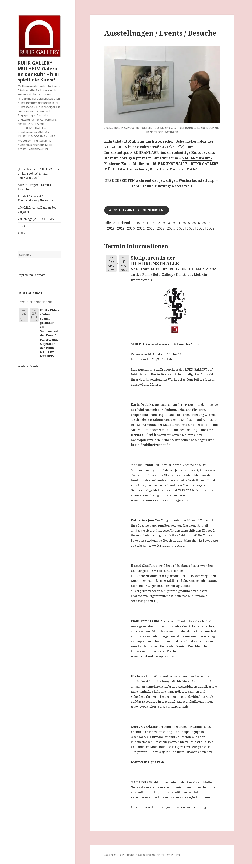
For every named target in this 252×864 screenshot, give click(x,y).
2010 (136, 223)
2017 (206, 223)
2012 (156, 223)
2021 (141, 228)
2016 (196, 223)
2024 (171, 228)
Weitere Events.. (29, 366)
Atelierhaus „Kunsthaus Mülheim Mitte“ (162, 169)
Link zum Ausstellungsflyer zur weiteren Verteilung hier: (172, 807)
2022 (151, 228)
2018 (111, 228)
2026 (191, 228)
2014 (176, 223)
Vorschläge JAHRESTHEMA (36, 219)
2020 (131, 228)
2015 (186, 223)
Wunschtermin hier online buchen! (136, 210)
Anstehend (121, 223)
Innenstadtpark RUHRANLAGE (131, 152)
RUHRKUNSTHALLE (170, 163)
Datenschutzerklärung (119, 855)
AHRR (21, 233)
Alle (108, 223)
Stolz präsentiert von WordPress (160, 855)
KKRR (21, 226)
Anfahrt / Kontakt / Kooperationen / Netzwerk (35, 198)
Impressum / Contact (31, 275)
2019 (121, 228)
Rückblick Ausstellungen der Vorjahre (37, 210)
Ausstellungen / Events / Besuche (35, 187)
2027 (201, 228)
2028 (211, 228)
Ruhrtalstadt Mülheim (124, 141)
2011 (146, 223)
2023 (161, 228)
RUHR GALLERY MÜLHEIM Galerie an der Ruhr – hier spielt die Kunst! (38, 71)
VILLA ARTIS (115, 147)
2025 (181, 228)
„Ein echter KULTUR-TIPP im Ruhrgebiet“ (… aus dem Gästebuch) (35, 173)
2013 (166, 223)
